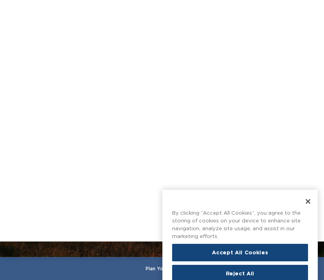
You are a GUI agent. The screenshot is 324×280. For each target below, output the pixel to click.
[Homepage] (162, 11)
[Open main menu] (11, 11)
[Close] (308, 217)
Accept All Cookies (240, 268)
